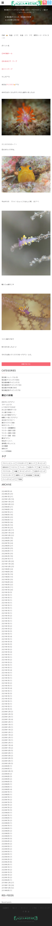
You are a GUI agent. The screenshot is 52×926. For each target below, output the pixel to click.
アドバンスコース (8, 463)
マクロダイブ (21, 463)
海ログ (46, 10)
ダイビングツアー (26, 471)
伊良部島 (29, 475)
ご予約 (34, 908)
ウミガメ (46, 467)
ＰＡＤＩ (23, 467)
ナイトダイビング (8, 479)
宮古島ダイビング (13, 17)
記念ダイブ (32, 467)
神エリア (32, 463)
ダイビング (41, 463)
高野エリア (19, 475)
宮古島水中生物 (25, 17)
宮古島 (36, 475)
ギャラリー (24, 908)
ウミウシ (14, 467)
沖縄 (15, 471)
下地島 (19, 479)
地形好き (5, 467)
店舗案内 (6, 908)
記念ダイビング (39, 471)
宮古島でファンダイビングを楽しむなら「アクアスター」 (22, 10)
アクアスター (7, 471)
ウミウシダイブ (7, 475)
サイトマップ (44, 908)
